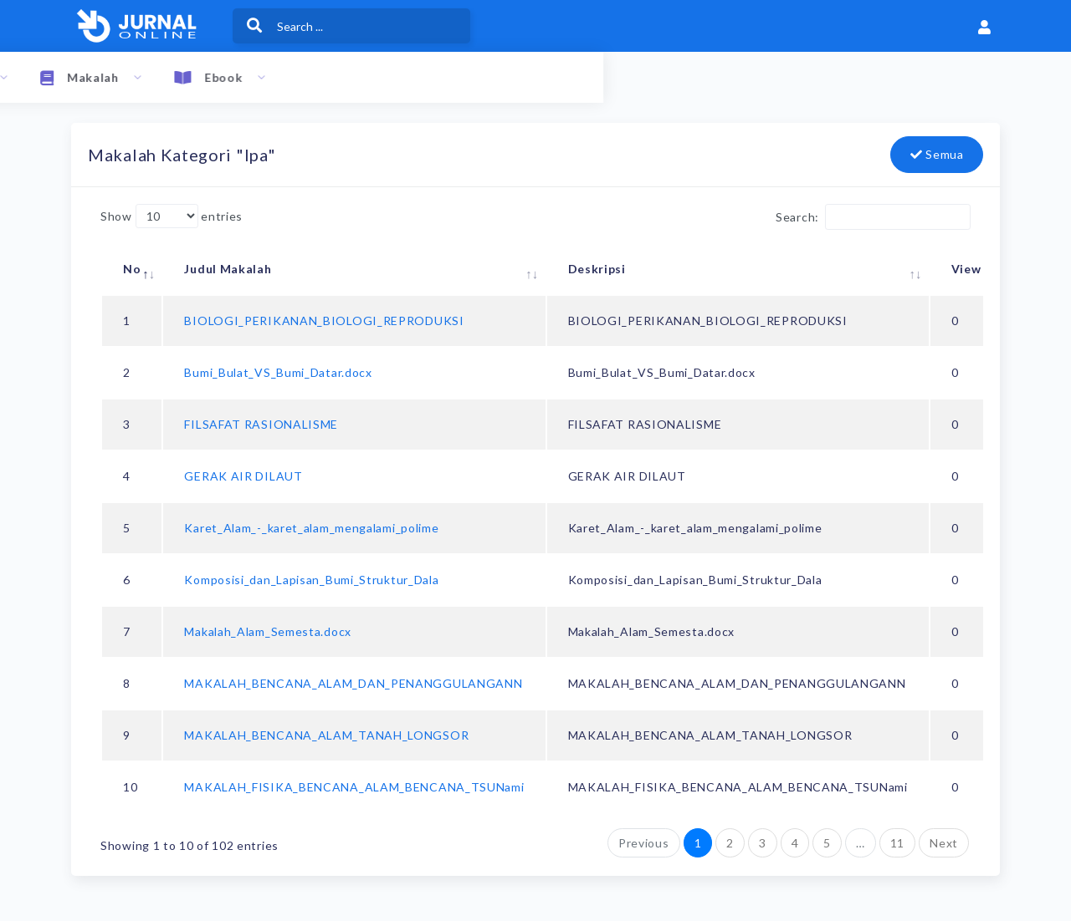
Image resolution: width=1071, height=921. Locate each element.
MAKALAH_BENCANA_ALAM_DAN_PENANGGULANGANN (353, 683)
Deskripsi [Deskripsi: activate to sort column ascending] (597, 269)
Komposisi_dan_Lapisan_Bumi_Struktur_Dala (311, 579)
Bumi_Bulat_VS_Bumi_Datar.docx (278, 372)
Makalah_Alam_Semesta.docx (267, 631)
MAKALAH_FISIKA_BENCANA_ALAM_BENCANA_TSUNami (354, 787)
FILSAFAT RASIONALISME (261, 424)
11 (897, 843)
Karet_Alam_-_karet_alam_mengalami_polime (311, 528)
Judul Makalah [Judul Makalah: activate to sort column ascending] (227, 269)
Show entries (171, 216)
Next (944, 843)
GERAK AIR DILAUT (243, 476)
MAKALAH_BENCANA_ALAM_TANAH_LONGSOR (326, 735)
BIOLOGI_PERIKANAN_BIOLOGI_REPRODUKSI (324, 320)
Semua (937, 154)
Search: (873, 217)
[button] (985, 26)
